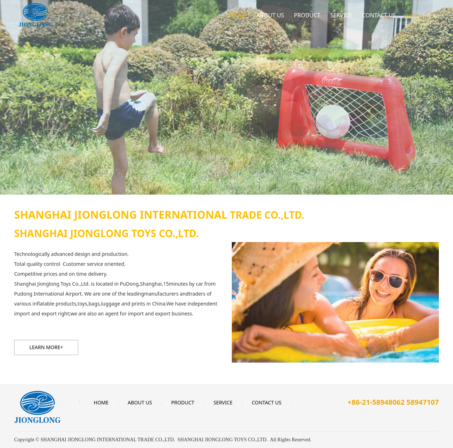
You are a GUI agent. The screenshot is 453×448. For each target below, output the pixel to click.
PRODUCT (307, 15)
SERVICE (341, 15)
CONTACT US (379, 15)
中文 (432, 15)
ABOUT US (270, 15)
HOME (238, 15)
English (411, 15)
